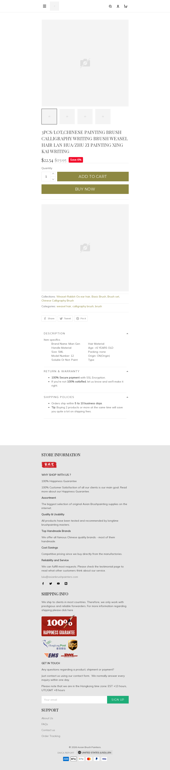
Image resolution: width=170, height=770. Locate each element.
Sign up (117, 699)
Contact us (48, 730)
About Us (47, 718)
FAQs (44, 724)
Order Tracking (50, 736)
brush (98, 306)
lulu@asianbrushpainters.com (59, 577)
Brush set (113, 296)
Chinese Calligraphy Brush (57, 300)
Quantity (46, 168)
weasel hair (64, 306)
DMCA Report (66, 752)
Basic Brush (99, 296)
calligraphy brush (83, 306)
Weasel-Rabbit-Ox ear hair (73, 296)
